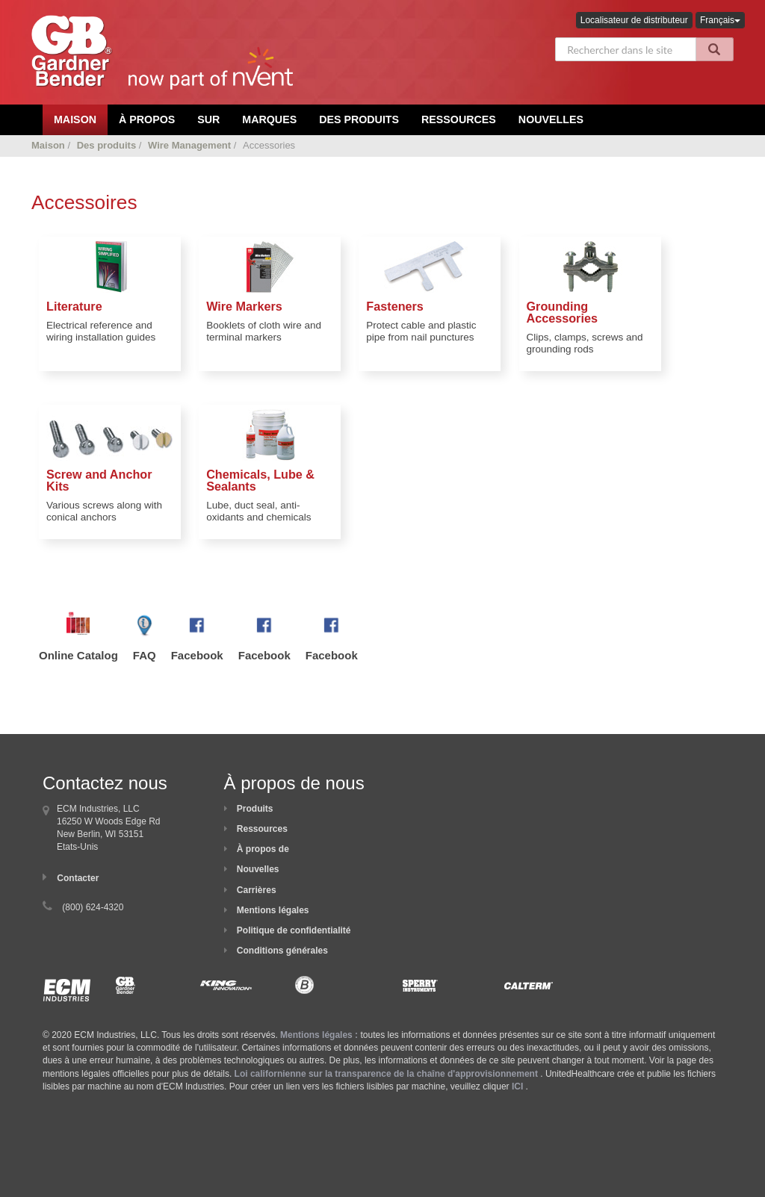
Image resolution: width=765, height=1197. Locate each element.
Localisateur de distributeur (634, 20)
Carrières (256, 890)
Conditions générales (282, 950)
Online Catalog (78, 655)
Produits (255, 808)
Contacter (78, 878)
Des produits (359, 119)
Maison (48, 145)
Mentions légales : (319, 1035)
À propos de (263, 849)
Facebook (197, 655)
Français (720, 20)
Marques (269, 119)
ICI (517, 1086)
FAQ (144, 655)
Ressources (458, 119)
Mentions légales (273, 910)
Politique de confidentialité (294, 930)
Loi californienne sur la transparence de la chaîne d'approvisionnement (386, 1074)
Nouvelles (550, 119)
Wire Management (189, 145)
